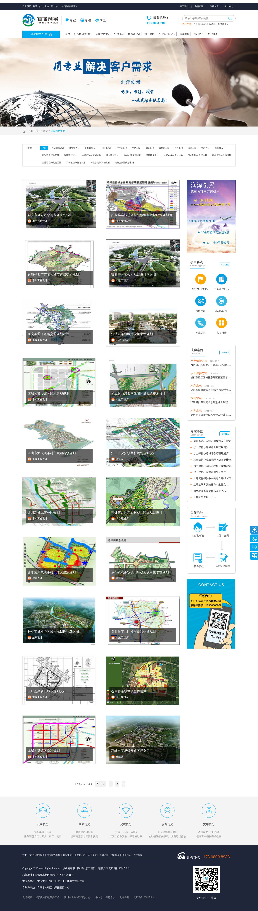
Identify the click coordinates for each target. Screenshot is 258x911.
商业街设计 (74, 148)
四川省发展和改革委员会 (77, 897)
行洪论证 (213, 24)
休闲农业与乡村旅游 (173, 155)
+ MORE (225, 265)
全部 (44, 148)
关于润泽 (212, 34)
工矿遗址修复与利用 (75, 162)
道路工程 (192, 148)
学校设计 (205, 148)
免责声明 (199, 6)
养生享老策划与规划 (100, 162)
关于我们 (184, 6)
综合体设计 (220, 148)
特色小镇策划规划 (132, 155)
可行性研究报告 (83, 34)
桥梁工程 (136, 148)
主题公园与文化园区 (51, 162)
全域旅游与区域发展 (91, 155)
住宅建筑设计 (57, 148)
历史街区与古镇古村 (197, 155)
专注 (85, 20)
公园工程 (149, 148)
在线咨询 (228, 6)
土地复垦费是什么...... (205, 497)
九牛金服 (125, 897)
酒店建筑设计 (152, 155)
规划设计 (104, 855)
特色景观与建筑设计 (221, 155)
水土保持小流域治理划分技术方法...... (214, 466)
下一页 (100, 783)
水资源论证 (223, 24)
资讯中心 (198, 34)
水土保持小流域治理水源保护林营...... (214, 459)
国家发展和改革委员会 (47, 897)
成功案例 (185, 34)
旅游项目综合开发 (50, 155)
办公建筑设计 (91, 148)
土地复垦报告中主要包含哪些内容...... (214, 478)
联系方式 (214, 6)
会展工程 (178, 148)
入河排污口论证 (201, 24)
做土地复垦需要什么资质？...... (210, 491)
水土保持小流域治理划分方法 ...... (212, 472)
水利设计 (107, 148)
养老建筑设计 (112, 155)
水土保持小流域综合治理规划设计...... (214, 447)
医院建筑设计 (70, 155)
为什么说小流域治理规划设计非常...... (214, 441)
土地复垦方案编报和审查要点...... (212, 484)
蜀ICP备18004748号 (144, 897)
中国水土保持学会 (105, 897)
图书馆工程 (121, 148)
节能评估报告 (102, 34)
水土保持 (149, 34)
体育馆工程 (164, 148)
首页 (67, 34)
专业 (70, 20)
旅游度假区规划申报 (124, 162)
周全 (100, 20)
